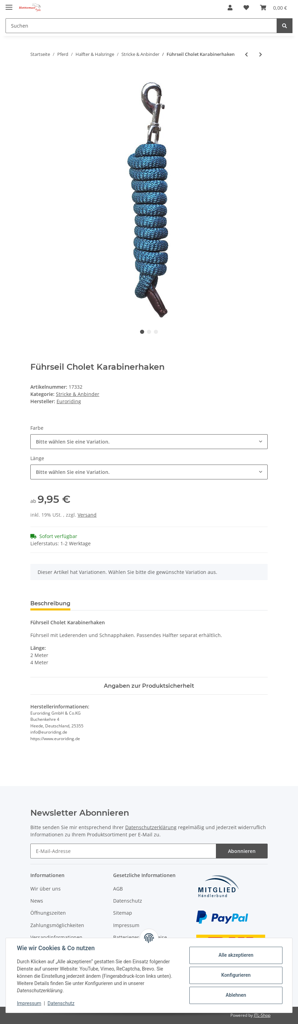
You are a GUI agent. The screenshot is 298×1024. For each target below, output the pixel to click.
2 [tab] (149, 332)
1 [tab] (142, 332)
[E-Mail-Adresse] (123, 851)
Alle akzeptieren (235, 955)
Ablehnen (236, 995)
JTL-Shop (262, 1015)
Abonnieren (242, 851)
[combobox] (149, 441)
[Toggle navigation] (9, 4)
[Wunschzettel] (246, 7)
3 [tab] (156, 332)
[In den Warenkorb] (35, 77)
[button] (230, 7)
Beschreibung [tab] (50, 603)
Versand (87, 514)
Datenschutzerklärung (151, 827)
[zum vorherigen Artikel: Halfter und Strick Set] (246, 54)
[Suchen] (141, 25)
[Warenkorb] (273, 7)
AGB (118, 888)
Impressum (126, 925)
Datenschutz (127, 900)
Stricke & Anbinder (77, 394)
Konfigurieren (235, 975)
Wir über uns (45, 888)
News (36, 900)
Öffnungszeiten (48, 912)
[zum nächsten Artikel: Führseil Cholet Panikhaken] (261, 54)
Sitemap (122, 912)
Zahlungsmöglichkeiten (57, 925)
